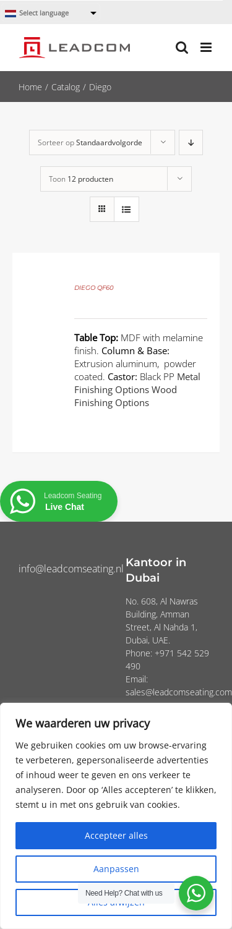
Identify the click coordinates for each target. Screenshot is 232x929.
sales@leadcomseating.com (179, 692)
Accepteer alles (116, 835)
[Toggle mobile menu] (206, 47)
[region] (116, 816)
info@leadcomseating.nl (71, 568)
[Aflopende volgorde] (191, 142)
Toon (81, 179)
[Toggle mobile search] (182, 47)
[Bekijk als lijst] (126, 209)
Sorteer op (90, 142)
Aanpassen (116, 869)
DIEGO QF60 (94, 288)
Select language (37, 13)
